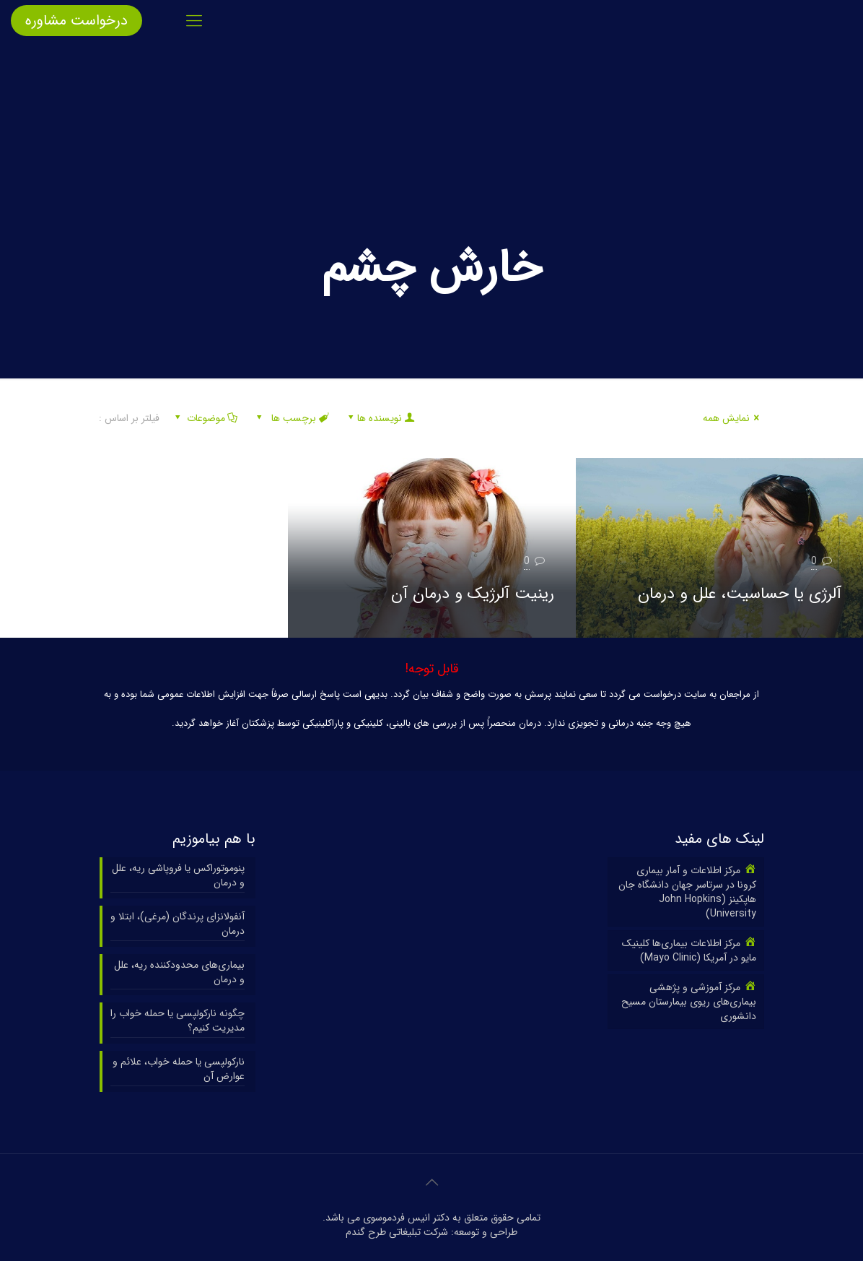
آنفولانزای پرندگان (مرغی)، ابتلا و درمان (177, 924)
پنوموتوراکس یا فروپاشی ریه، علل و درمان (178, 875)
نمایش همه (733, 418)
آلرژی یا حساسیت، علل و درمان (739, 593)
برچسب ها (291, 418)
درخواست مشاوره (76, 20)
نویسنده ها (379, 418)
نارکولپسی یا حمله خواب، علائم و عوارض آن (179, 1069)
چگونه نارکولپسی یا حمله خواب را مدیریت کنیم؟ (177, 1021)
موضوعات (204, 418)
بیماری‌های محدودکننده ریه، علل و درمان (179, 972)
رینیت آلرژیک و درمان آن (472, 593)
